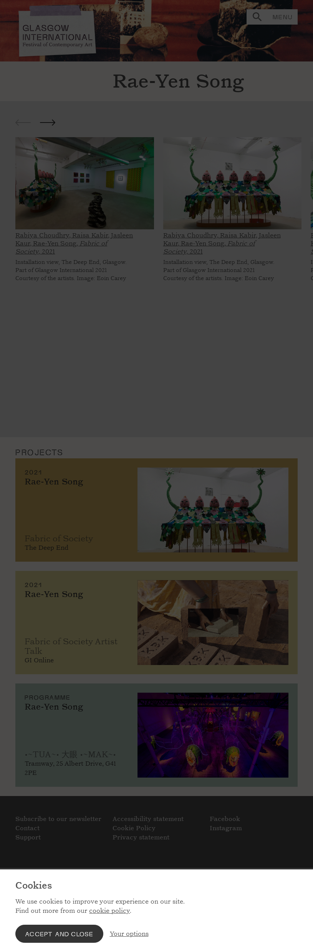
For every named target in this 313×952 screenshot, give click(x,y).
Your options (129, 933)
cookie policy (109, 910)
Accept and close (59, 933)
